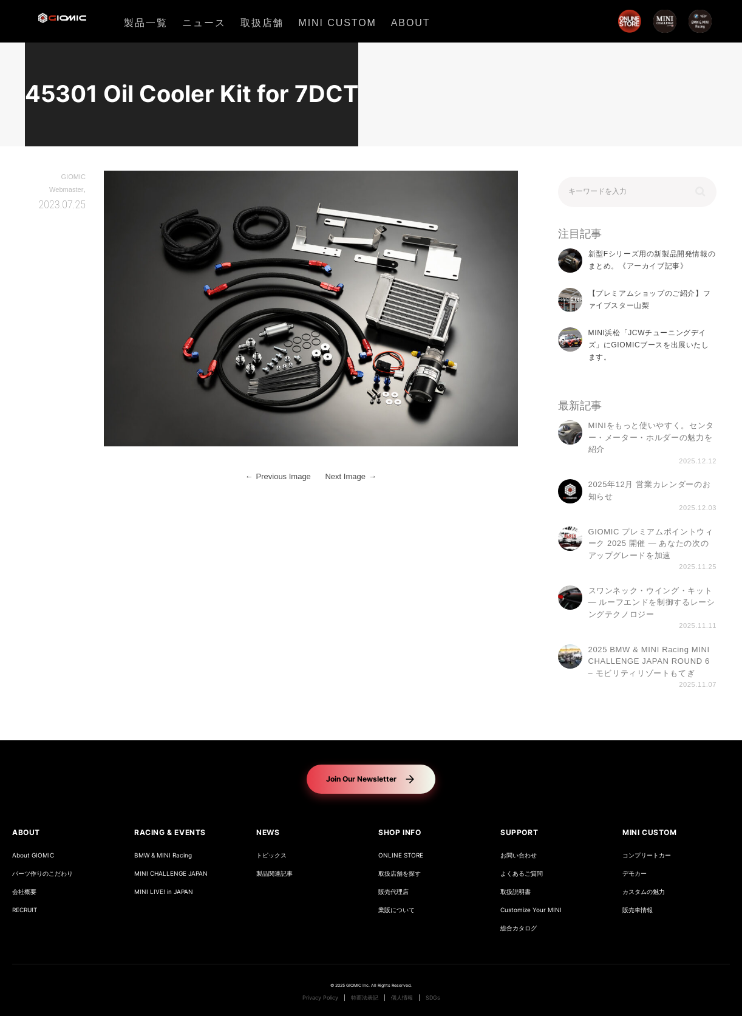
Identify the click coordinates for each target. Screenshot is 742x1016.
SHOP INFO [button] (399, 832)
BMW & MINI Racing (163, 855)
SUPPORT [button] (519, 832)
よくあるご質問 (521, 873)
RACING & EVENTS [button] (170, 832)
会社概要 (24, 891)
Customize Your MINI (531, 910)
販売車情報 (637, 910)
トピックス (271, 855)
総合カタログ (518, 928)
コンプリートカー (646, 855)
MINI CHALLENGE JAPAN (171, 873)
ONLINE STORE (400, 855)
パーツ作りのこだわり (42, 873)
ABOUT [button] (26, 832)
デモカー (634, 873)
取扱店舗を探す (399, 873)
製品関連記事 (274, 873)
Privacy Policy (320, 998)
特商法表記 (364, 998)
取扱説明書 (515, 891)
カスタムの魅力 (643, 891)
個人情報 (402, 998)
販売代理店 (393, 891)
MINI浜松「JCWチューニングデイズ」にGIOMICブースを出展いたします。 (648, 345)
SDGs (433, 998)
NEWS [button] (267, 832)
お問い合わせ (518, 855)
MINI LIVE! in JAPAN (163, 891)
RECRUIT (24, 910)
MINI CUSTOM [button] (649, 832)
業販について (396, 910)
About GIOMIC (33, 855)
